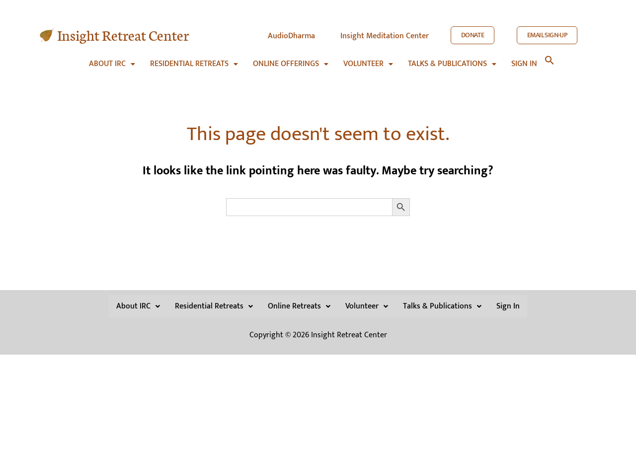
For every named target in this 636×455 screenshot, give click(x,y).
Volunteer (368, 59)
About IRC (112, 59)
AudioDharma (291, 36)
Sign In (508, 303)
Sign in (524, 59)
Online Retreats (299, 303)
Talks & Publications (452, 59)
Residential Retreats (194, 59)
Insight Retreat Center (123, 34)
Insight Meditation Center (384, 36)
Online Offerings (290, 59)
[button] (112, 59)
